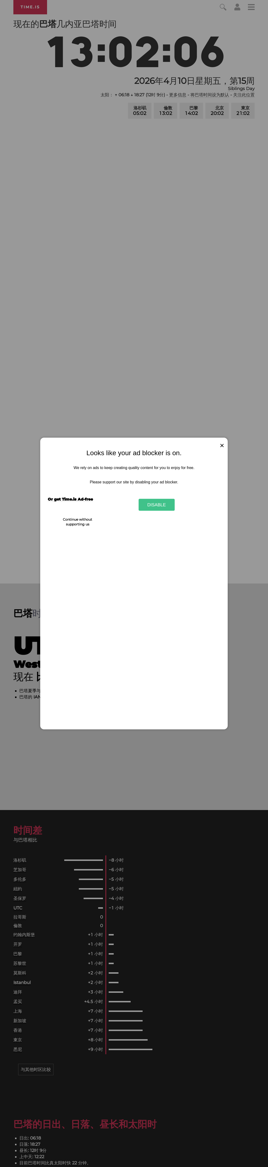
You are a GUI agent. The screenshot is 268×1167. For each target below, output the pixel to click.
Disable (156, 504)
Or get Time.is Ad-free (70, 499)
